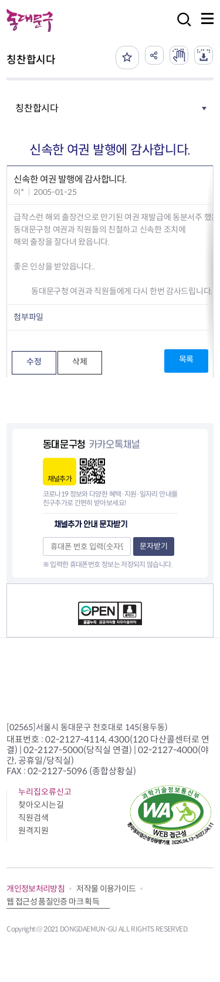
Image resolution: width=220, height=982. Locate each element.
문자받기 (154, 546)
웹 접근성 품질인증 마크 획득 (52, 901)
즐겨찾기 (127, 57)
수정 (33, 361)
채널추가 (60, 478)
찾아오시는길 (41, 804)
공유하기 (154, 55)
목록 (186, 359)
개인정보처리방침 (35, 888)
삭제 (79, 361)
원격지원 (33, 830)
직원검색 (33, 817)
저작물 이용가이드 (106, 888)
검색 (180, 27)
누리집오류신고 (45, 792)
